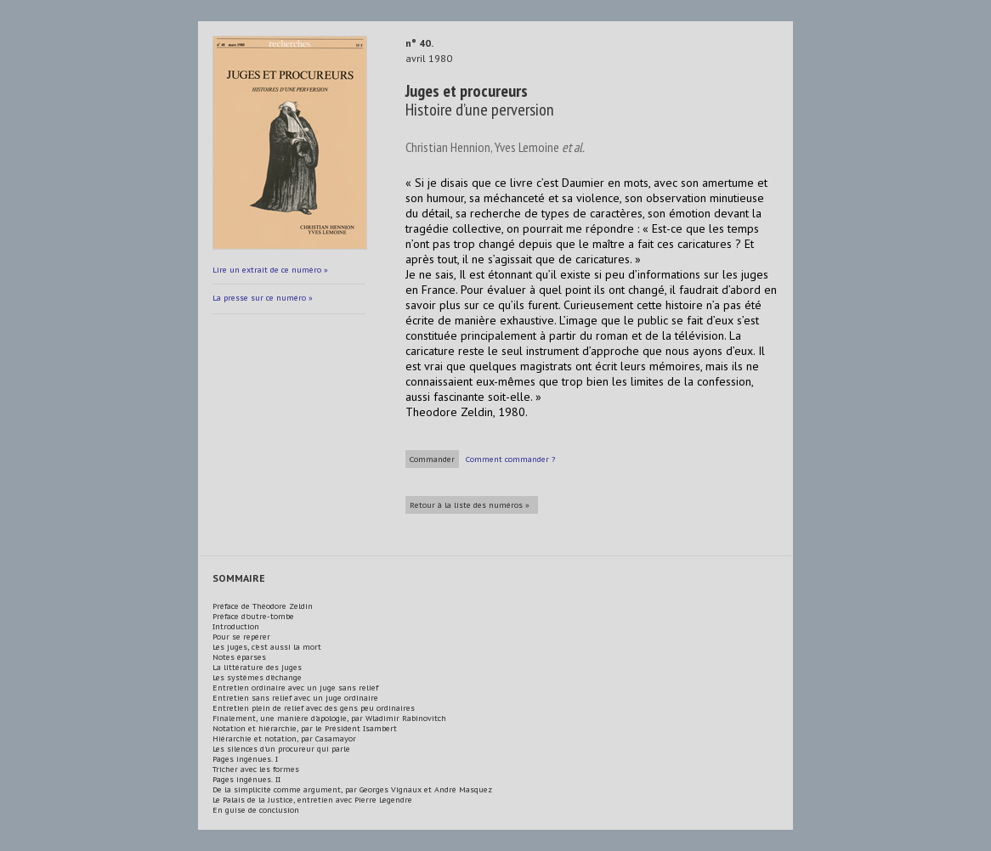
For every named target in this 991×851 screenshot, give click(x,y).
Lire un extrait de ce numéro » (270, 269)
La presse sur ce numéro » (262, 297)
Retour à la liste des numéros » (469, 505)
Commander (432, 459)
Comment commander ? (510, 459)
